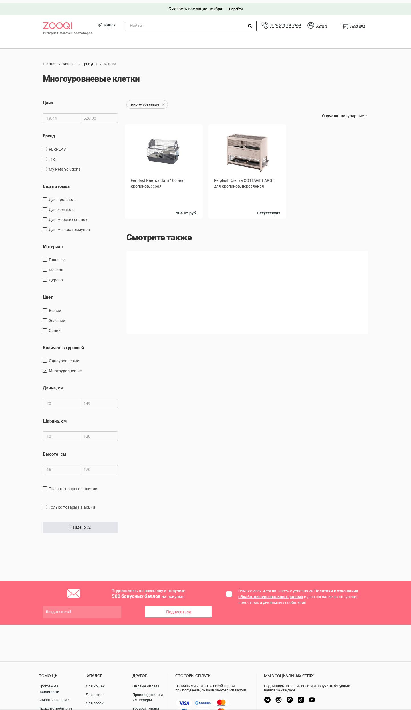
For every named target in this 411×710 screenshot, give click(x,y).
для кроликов (62, 196)
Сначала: (330, 113)
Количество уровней (63, 344)
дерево (56, 277)
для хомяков (61, 206)
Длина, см (53, 385)
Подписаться (178, 609)
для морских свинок (68, 216)
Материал (53, 243)
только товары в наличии (73, 485)
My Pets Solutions (64, 166)
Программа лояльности (49, 689)
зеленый (57, 317)
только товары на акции (72, 504)
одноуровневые (64, 358)
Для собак (95, 703)
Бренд (49, 133)
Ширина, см (55, 418)
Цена (48, 100)
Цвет (48, 294)
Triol (52, 156)
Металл (56, 267)
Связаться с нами (54, 700)
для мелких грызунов (69, 226)
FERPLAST (58, 146)
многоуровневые (65, 368)
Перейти (236, 6)
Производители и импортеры (147, 697)
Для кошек (95, 686)
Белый (55, 307)
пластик (57, 257)
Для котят (94, 695)
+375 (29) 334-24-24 (285, 22)
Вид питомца (56, 183)
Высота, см (54, 451)
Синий (55, 327)
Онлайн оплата (145, 686)
